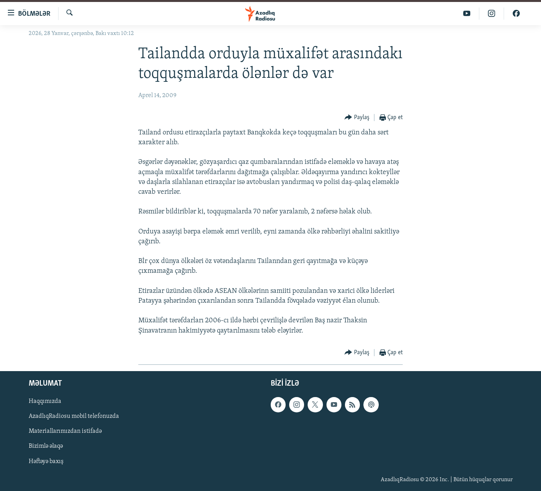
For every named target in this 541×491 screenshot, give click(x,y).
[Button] (357, 117)
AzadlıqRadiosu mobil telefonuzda (74, 416)
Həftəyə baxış (46, 461)
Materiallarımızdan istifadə (65, 431)
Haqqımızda (45, 401)
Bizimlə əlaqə (46, 446)
